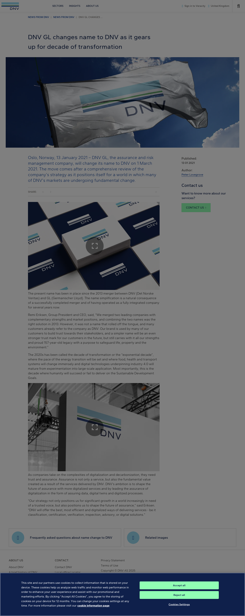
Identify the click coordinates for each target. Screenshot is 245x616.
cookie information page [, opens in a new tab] (93, 609)
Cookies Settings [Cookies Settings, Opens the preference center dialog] (179, 608)
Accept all (179, 589)
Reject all (179, 599)
